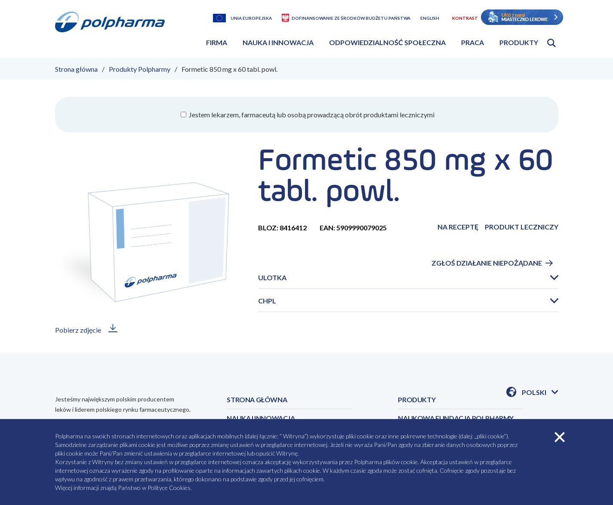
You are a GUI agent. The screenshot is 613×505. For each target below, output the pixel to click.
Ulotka (272, 277)
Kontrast (465, 18)
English (429, 18)
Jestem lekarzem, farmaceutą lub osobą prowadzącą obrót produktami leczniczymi (311, 114)
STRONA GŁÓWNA (257, 399)
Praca (472, 42)
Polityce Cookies (169, 487)
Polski (540, 393)
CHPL (267, 301)
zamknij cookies (559, 437)
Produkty (518, 42)
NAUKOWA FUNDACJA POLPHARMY (456, 418)
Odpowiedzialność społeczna (387, 42)
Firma (216, 42)
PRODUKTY (416, 399)
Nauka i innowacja (278, 42)
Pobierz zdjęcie (78, 330)
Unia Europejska (251, 18)
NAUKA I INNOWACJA (261, 418)
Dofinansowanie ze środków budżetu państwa (351, 18)
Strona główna (76, 69)
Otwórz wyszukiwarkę (551, 43)
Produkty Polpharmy (139, 69)
